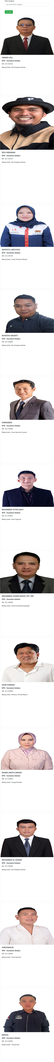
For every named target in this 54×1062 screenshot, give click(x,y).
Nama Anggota (9, 1)
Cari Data (9, 12)
